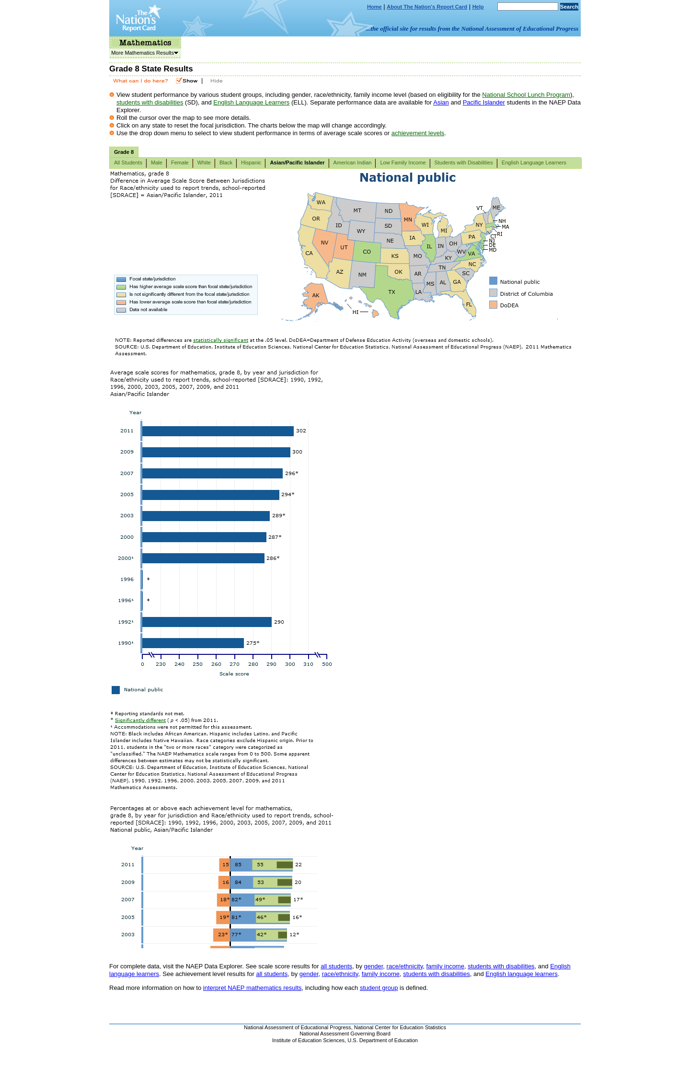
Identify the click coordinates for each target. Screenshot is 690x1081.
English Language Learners (251, 102)
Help (478, 7)
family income (445, 966)
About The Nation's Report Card (427, 7)
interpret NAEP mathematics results (252, 987)
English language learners (521, 973)
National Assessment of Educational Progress (297, 1027)
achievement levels (418, 133)
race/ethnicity (405, 966)
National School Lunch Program (526, 94)
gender (373, 966)
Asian (441, 102)
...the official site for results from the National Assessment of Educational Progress (472, 28)
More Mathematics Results (143, 53)
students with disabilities (149, 102)
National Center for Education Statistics (400, 1027)
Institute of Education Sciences (308, 1040)
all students (336, 966)
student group (379, 987)
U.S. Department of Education (382, 1040)
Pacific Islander (484, 102)
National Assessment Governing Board (345, 1033)
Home (374, 7)
